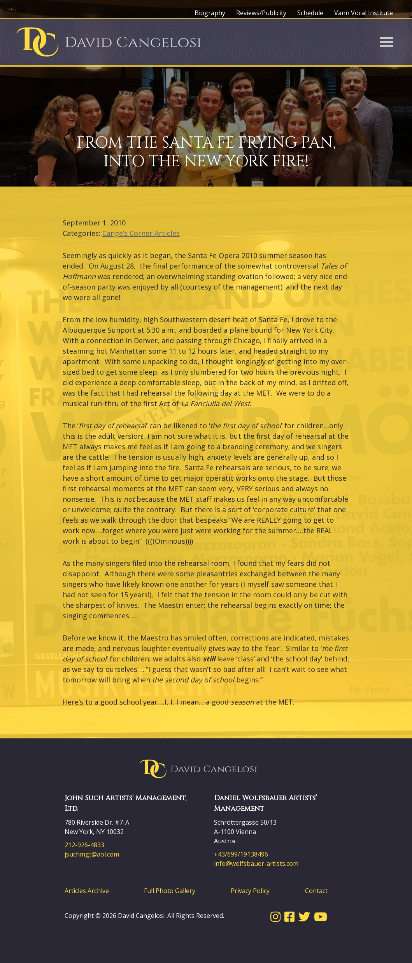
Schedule (310, 13)
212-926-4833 (84, 845)
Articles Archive (87, 890)
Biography (210, 13)
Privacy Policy (250, 890)
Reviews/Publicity (261, 13)
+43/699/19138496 (241, 854)
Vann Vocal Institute (363, 13)
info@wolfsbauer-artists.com (256, 863)
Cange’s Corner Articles (141, 233)
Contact (316, 890)
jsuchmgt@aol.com (92, 854)
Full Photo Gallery (169, 890)
